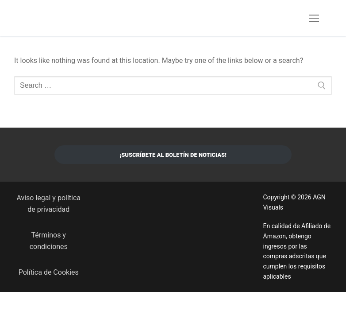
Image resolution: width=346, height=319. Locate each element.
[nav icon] (314, 18)
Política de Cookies (49, 272)
